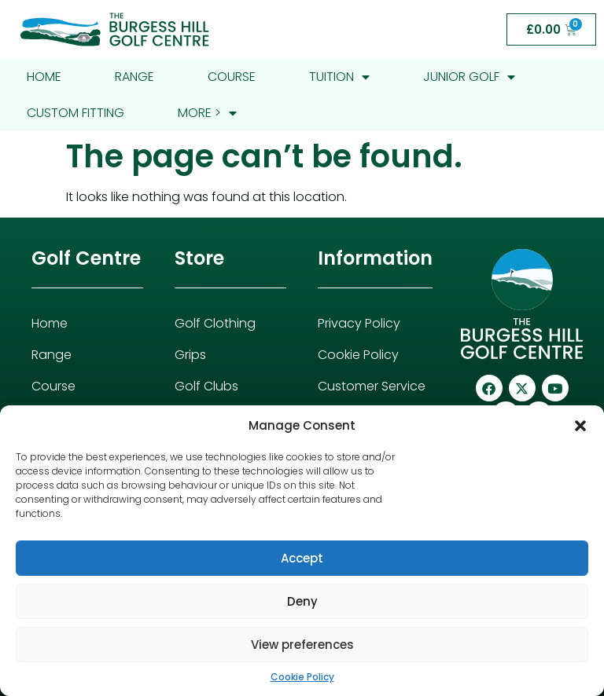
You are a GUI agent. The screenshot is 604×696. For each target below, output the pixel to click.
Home (44, 77)
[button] (580, 426)
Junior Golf (469, 77)
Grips (190, 355)
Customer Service (371, 386)
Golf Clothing (215, 323)
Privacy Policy (359, 323)
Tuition (339, 77)
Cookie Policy (302, 676)
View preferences (302, 644)
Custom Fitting (75, 113)
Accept (302, 558)
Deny (302, 601)
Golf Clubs (206, 386)
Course (232, 77)
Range (134, 77)
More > (207, 113)
